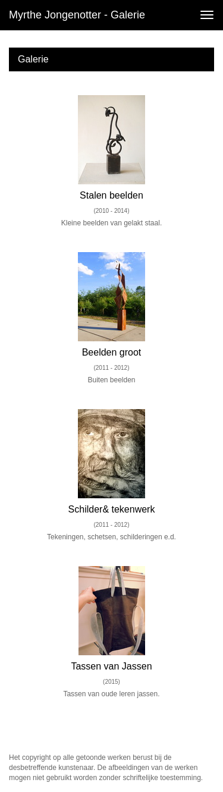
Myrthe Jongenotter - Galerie (77, 15)
